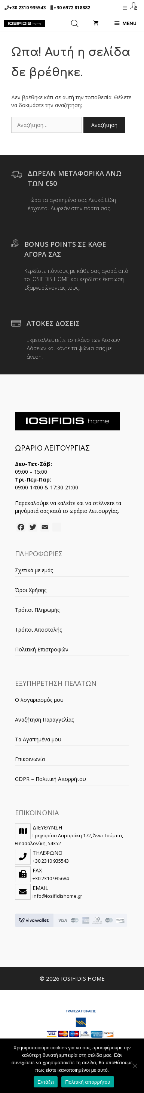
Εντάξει (45, 1082)
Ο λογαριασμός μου (39, 699)
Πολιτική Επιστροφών (41, 649)
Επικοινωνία (30, 759)
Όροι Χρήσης (30, 590)
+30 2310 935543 (27, 7)
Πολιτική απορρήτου (87, 1082)
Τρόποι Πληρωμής (37, 609)
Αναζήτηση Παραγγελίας (44, 719)
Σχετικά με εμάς (34, 570)
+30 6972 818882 (71, 7)
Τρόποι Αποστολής (38, 629)
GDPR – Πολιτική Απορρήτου (50, 778)
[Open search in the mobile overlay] (75, 23)
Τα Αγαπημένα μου (38, 739)
